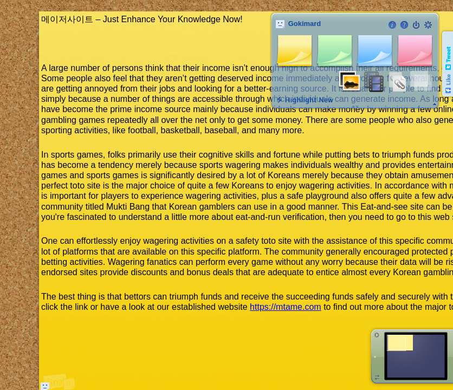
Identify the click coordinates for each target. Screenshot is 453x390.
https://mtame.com (285, 306)
